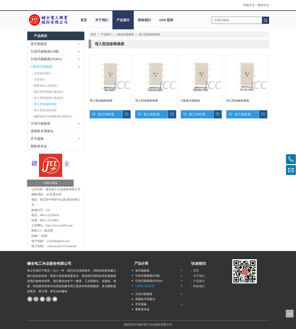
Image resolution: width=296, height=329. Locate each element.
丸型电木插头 (42, 73)
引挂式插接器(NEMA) (46, 59)
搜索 (265, 20)
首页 (83, 20)
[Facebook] (29, 298)
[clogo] (48, 20)
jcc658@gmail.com (58, 241)
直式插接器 (39, 44)
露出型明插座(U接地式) (49, 91)
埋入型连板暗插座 (45, 104)
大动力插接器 (40, 123)
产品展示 (123, 20)
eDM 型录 (166, 20)
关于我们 (101, 20)
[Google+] (36, 298)
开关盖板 (37, 138)
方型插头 (39, 79)
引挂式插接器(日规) (45, 51)
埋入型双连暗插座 (45, 110)
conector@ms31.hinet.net (62, 246)
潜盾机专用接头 (42, 131)
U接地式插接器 (42, 66)
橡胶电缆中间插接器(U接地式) (53, 116)
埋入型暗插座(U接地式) (49, 98)
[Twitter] (48, 298)
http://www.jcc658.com (59, 225)
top (290, 314)
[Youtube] (54, 298)
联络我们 (144, 20)
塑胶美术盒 (39, 146)
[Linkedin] (42, 298)
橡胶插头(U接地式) (46, 85)
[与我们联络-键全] (50, 169)
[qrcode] (244, 271)
